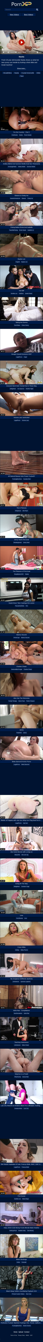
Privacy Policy (21, 1335)
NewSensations (18, 1013)
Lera (25, 918)
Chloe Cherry (25, 325)
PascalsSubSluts (19, 606)
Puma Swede (27, 135)
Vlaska (27, 574)
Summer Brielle (31, 166)
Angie (25, 357)
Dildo (38, 73)
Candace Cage (25, 886)
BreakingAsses (18, 542)
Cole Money (30, 1230)
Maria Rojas (25, 1199)
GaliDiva (21, 293)
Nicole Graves (27, 1325)
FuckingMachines (17, 479)
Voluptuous (18, 510)
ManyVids (17, 854)
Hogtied (18, 262)
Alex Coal (28, 1294)
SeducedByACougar (16, 669)
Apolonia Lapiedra (25, 981)
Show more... (21, 68)
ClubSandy (15, 135)
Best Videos (28, 15)
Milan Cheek (25, 1045)
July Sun (25, 823)
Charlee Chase (28, 669)
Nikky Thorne (24, 950)
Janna (24, 732)
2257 (31, 1335)
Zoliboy (17, 950)
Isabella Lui (31, 230)
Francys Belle (25, 1167)
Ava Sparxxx (21, 388)
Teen (22, 76)
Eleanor (24, 198)
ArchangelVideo (12, 166)
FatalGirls (19, 732)
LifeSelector (16, 981)
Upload (20, 1332)
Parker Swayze (30, 701)
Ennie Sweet (22, 230)
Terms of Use (13, 1335)
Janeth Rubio (28, 293)
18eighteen (17, 886)
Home (16, 1332)
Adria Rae (26, 1013)
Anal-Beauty (19, 918)
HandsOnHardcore (15, 198)
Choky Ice (30, 198)
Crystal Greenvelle (28, 73)
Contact (26, 1332)
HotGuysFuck (13, 1230)
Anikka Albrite (21, 166)
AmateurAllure (18, 1108)
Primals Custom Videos (18, 1294)
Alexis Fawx (21, 701)
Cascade (24, 1262)
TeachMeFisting (13, 230)
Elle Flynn (25, 510)
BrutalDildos (8, 73)
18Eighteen (13, 388)
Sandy (21, 135)
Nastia (16, 73)
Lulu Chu (26, 1108)
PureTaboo (17, 325)
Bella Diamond (25, 764)
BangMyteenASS (18, 574)
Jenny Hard (26, 542)
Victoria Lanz (25, 420)
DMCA (27, 1335)
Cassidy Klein (27, 479)
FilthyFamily (17, 1077)
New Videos (14, 15)
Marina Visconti (25, 637)
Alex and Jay (25, 854)
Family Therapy (12, 701)
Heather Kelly (22, 1230)
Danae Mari (25, 1077)
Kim (27, 606)
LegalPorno (19, 357)
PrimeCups (17, 637)
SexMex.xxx (14, 293)
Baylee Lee (24, 262)
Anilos (18, 1262)
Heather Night (29, 388)
